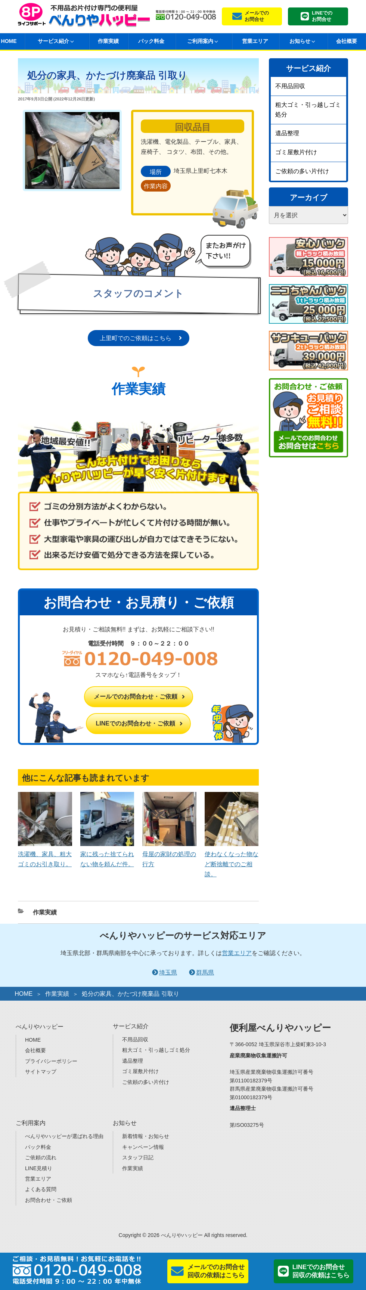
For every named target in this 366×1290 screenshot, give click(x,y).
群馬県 (205, 972)
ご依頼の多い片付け (302, 171)
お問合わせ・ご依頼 (48, 1200)
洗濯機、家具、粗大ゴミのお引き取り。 (45, 854)
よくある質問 (40, 1189)
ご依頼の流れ (40, 1157)
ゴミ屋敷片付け (296, 152)
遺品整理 (287, 133)
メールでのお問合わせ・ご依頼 (135, 696)
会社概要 (346, 41)
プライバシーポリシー (51, 1061)
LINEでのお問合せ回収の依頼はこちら (321, 1271)
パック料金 (151, 41)
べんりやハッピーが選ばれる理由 (64, 1136)
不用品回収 (290, 86)
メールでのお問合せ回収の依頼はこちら (216, 1271)
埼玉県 (168, 972)
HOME (23, 994)
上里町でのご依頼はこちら (135, 338)
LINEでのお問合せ (322, 16)
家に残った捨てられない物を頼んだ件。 (107, 854)
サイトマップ (40, 1072)
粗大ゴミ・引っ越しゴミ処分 (308, 110)
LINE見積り (38, 1168)
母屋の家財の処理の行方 (169, 854)
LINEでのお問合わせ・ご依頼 (135, 723)
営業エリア (255, 41)
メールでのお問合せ (257, 16)
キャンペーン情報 (143, 1147)
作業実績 (108, 41)
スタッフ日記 (137, 1157)
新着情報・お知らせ (145, 1136)
